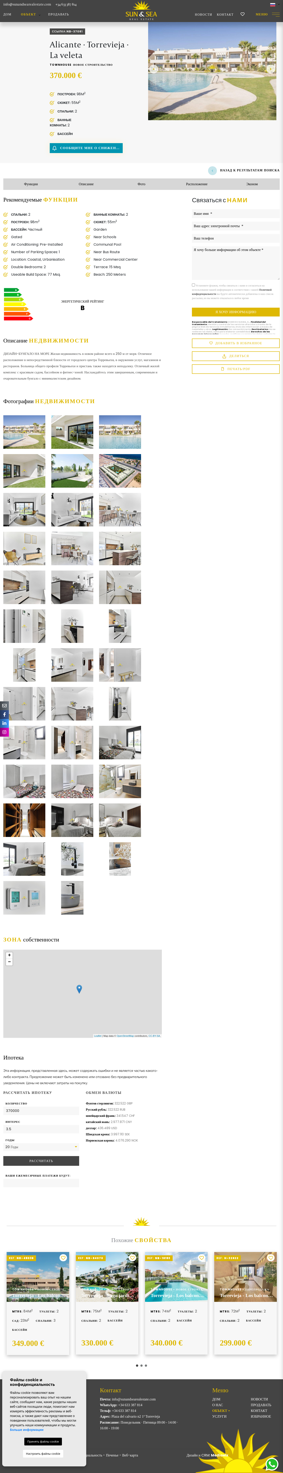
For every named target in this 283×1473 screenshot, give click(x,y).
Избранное (261, 1416)
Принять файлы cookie (43, 1441)
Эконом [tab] (252, 184)
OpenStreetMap (125, 1036)
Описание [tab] (86, 184)
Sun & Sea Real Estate (141, 10)
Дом (7, 14)
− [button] (9, 962)
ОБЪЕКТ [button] (28, 14)
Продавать (58, 14)
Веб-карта (130, 1455)
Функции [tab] (31, 184)
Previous (153, 69)
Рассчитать (41, 1161)
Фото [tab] (141, 184)
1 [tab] (137, 1365)
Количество (16, 1103)
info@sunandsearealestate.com (27, 4)
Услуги (219, 1416)
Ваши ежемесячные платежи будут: (38, 1175)
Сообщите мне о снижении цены (87, 148)
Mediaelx (219, 1455)
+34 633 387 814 (65, 4)
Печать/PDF (235, 369)
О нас (217, 1405)
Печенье (112, 1455)
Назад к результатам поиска (244, 170)
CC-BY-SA (154, 1036)
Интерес (13, 1122)
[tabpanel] (37, 1303)
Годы (10, 1140)
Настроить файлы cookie (43, 1454)
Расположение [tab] (196, 184)
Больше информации (27, 1430)
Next (270, 69)
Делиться (236, 356)
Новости (203, 14)
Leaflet (97, 1036)
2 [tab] (141, 1365)
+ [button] (9, 955)
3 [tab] (146, 1365)
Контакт (225, 14)
